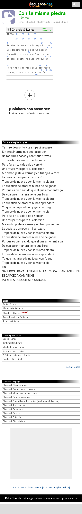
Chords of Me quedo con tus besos (20, 393)
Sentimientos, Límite (12, 343)
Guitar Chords (9, 304)
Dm (51, 43)
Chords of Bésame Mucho (15, 385)
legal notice (34, 498)
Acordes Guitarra (11, 321)
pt (63, 498)
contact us (71, 498)
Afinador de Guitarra (13, 308)
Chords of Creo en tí (12, 413)
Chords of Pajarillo (12, 417)
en (58, 498)
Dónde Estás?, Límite (13, 359)
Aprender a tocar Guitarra (15, 317)
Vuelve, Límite (10, 339)
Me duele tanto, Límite (14, 347)
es (54, 498)
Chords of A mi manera (14, 405)
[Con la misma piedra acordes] (27, 487)
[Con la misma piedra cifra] (56, 487)
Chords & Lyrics (23, 30)
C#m (51, 47)
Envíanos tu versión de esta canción (29, 102)
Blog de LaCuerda (15, 313)
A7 (42, 43)
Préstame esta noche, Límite (16, 355)
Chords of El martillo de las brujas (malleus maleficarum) (31, 401)
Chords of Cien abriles (14, 421)
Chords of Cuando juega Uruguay (19, 389)
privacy (47, 498)
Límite (23, 18)
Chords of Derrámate (13, 409)
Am (17, 34)
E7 (23, 34)
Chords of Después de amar (16, 397)
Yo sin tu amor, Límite (13, 351)
